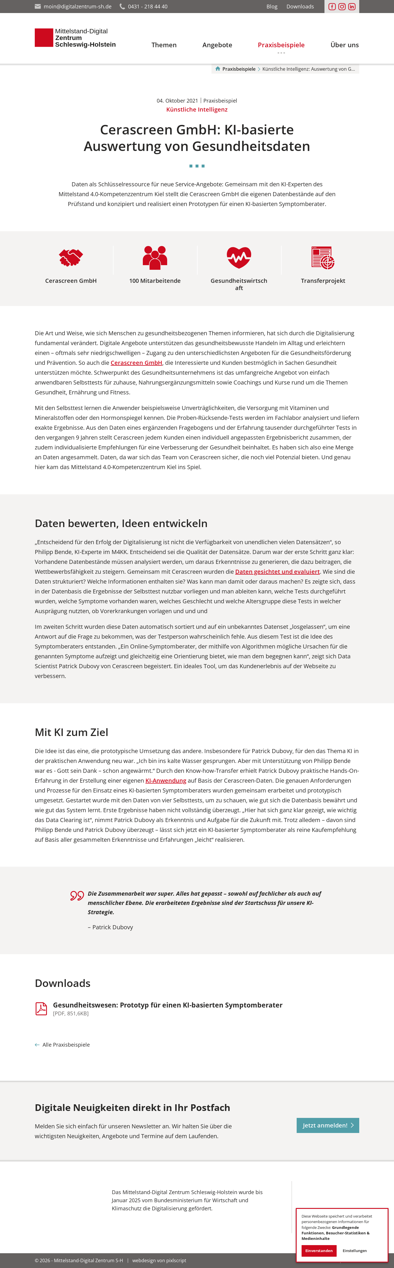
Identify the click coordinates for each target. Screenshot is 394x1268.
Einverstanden (319, 1250)
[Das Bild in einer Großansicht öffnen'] (65, 1205)
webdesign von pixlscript (159, 1260)
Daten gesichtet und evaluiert (277, 571)
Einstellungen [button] (355, 1250)
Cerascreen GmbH (136, 363)
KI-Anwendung (165, 780)
